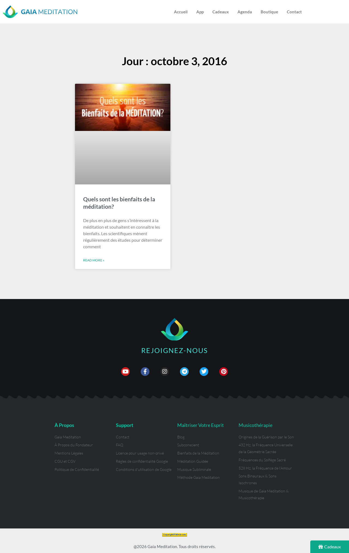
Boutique (269, 11)
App (200, 11)
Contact (294, 11)
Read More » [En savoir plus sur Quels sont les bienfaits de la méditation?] (93, 260)
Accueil (181, 11)
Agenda (244, 11)
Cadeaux (220, 11)
